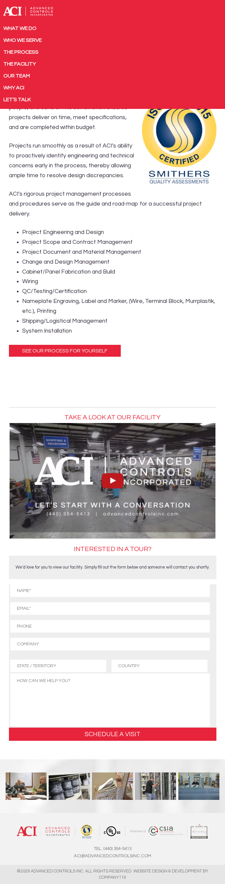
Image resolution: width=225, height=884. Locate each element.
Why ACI (13, 87)
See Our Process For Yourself (65, 350)
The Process (20, 52)
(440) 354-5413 (117, 848)
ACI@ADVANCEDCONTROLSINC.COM (112, 856)
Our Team (16, 76)
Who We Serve (22, 40)
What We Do (19, 28)
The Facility (19, 64)
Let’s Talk (17, 99)
